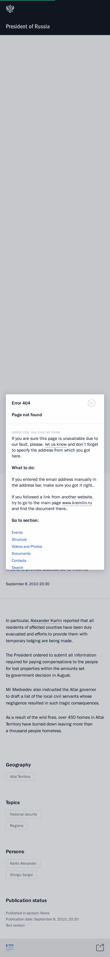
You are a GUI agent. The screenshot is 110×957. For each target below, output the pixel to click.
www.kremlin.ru (77, 503)
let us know (56, 444)
